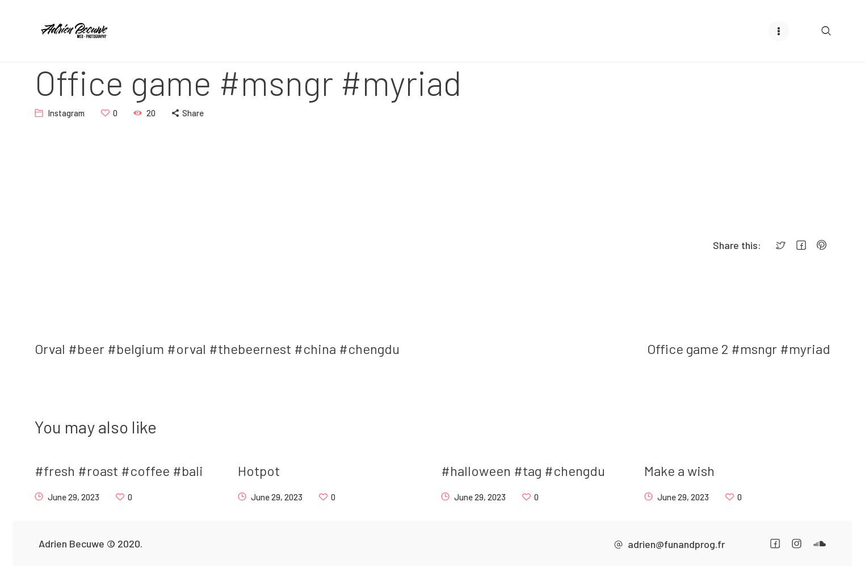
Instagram (66, 112)
